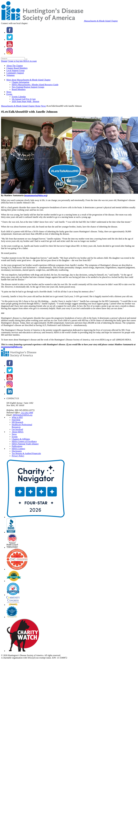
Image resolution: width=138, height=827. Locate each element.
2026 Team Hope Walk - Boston (25, 101)
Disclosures (17, 451)
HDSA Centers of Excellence (24, 441)
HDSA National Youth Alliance (25, 444)
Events (9, 94)
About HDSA (17, 432)
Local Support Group (15, 70)
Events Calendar (19, 96)
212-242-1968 (27, 412)
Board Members (19, 89)
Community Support (15, 73)
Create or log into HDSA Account (22, 61)
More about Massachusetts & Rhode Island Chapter (28, 80)
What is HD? (17, 417)
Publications (17, 446)
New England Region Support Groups (28, 87)
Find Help (16, 420)
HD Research (17, 422)
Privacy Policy (18, 456)
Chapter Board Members (16, 68)
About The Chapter (14, 65)
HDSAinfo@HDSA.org (22, 415)
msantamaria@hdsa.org (36, 195)
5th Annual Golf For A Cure (24, 99)
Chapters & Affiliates (21, 439)
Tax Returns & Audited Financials (26, 453)
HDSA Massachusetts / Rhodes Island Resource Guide (35, 84)
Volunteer (10, 75)
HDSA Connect (18, 448)
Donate (4, 61)
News (8, 92)
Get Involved (17, 429)
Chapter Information (20, 82)
